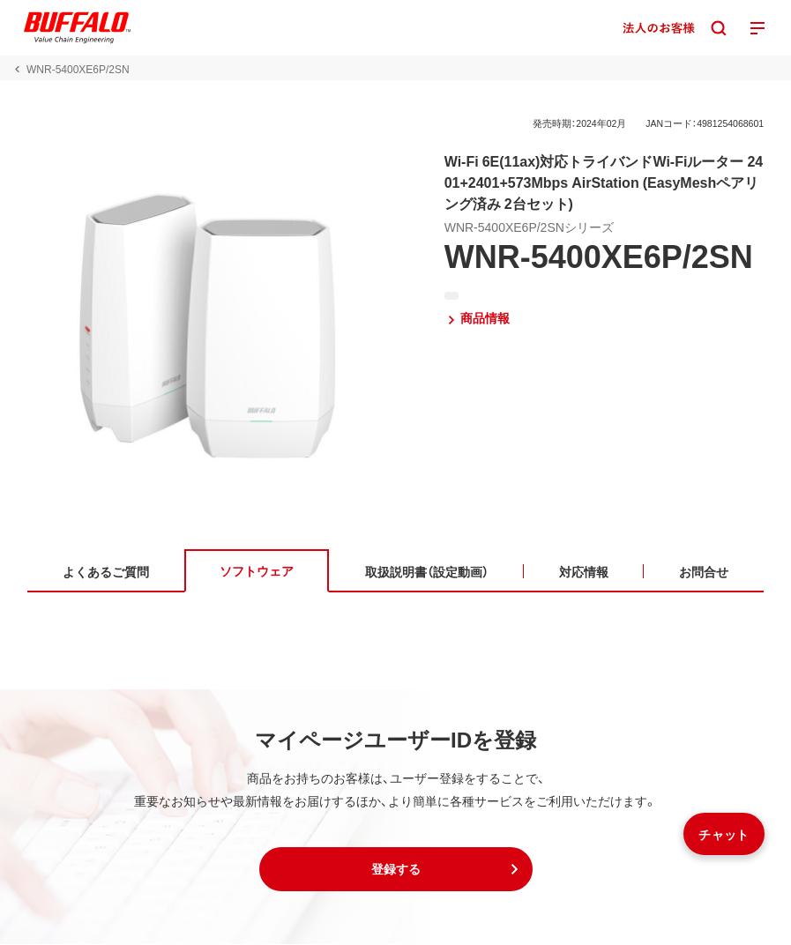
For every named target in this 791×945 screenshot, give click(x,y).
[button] (396, 870)
